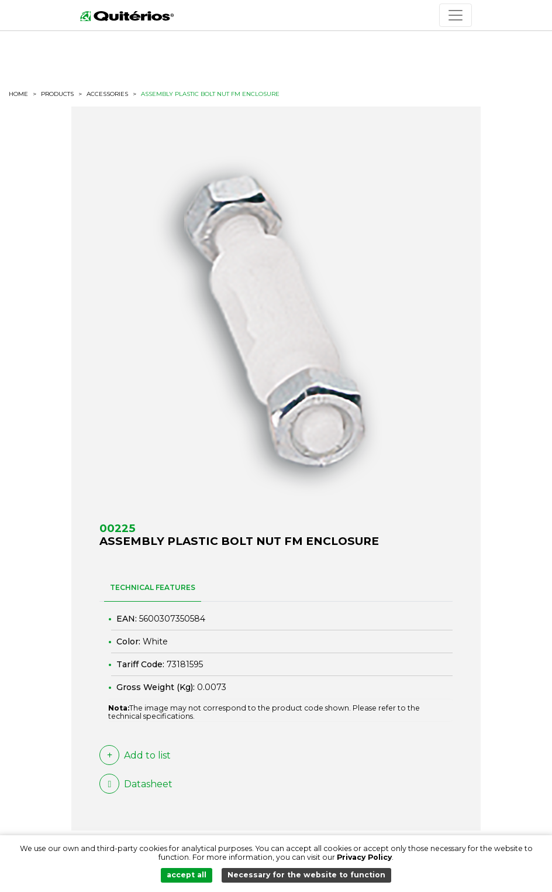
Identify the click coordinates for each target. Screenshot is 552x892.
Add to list (135, 755)
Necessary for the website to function (306, 874)
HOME (18, 94)
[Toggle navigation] (455, 15)
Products (57, 94)
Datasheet (135, 784)
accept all (186, 874)
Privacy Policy (364, 857)
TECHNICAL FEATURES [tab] (152, 587)
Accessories (107, 94)
